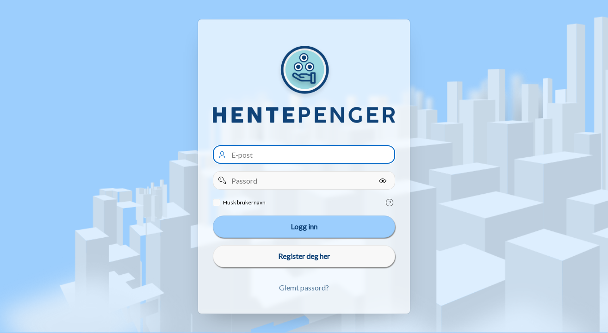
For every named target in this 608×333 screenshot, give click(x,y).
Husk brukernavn (244, 202)
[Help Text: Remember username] (389, 202)
